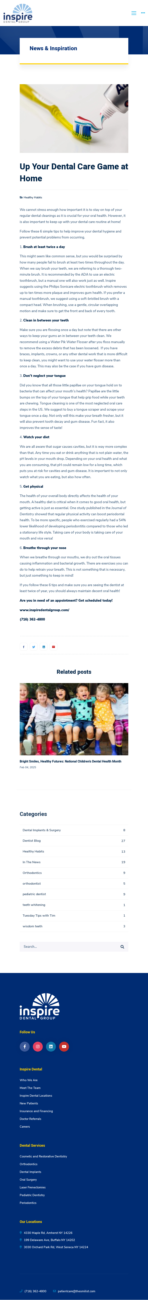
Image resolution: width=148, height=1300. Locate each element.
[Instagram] (38, 1047)
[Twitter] (34, 647)
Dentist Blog (74, 843)
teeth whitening (74, 907)
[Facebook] (24, 647)
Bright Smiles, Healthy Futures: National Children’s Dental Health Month (70, 761)
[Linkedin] (44, 647)
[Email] (53, 647)
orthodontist (74, 886)
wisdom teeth (74, 928)
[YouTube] (64, 1047)
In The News (74, 864)
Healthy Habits (33, 197)
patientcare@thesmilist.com (76, 1291)
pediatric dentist (74, 896)
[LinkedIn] (51, 1047)
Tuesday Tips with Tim (74, 918)
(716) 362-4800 (35, 1291)
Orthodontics (74, 875)
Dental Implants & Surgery (74, 832)
